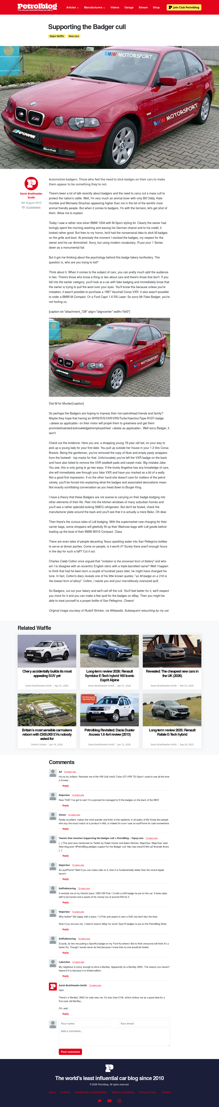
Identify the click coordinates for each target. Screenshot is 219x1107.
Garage (129, 7)
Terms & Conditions (122, 1092)
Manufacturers (94, 7)
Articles (72, 7)
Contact (166, 1092)
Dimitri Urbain (38, 744)
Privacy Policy (148, 1092)
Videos (114, 7)
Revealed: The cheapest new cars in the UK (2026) (172, 673)
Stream (143, 7)
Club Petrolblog (184, 7)
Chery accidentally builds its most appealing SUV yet (47, 673)
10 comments (31, 207)
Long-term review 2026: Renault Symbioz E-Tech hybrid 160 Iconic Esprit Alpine (109, 675)
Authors (65, 1092)
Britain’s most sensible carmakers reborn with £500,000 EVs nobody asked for (47, 734)
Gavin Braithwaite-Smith (31, 195)
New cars (74, 36)
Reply (65, 785)
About (52, 1092)
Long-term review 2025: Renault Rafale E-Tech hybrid (172, 732)
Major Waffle (57, 36)
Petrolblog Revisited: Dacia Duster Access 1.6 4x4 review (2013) (109, 732)
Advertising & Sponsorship (90, 1092)
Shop (156, 7)
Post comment (70, 1052)
